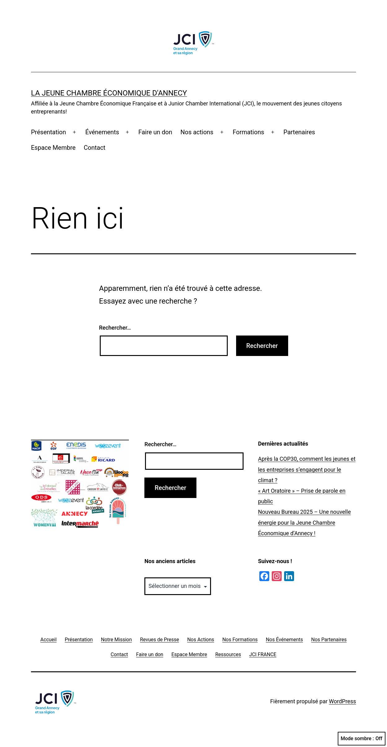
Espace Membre (53, 147)
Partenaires (299, 132)
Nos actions (196, 132)
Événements (102, 132)
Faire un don (155, 132)
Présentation (48, 132)
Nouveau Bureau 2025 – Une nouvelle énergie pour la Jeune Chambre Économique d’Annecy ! (304, 522)
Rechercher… (115, 327)
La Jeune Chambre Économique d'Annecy (109, 93)
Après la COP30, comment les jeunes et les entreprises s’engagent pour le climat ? (307, 469)
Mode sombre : (361, 738)
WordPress (342, 701)
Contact (94, 147)
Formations (248, 132)
